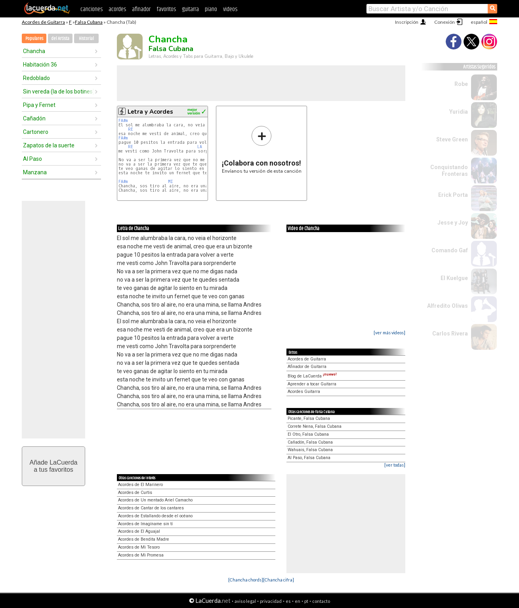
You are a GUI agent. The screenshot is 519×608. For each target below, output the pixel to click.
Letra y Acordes (150, 112)
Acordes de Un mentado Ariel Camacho (155, 500)
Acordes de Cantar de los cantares (151, 508)
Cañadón (34, 118)
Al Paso (32, 159)
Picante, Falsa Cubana (309, 418)
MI (170, 181)
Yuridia (458, 112)
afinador (141, 9)
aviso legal (245, 601)
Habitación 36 (40, 64)
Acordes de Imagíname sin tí (145, 523)
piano (211, 9)
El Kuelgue (454, 278)
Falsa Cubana (89, 22)
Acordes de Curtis (135, 492)
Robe (461, 84)
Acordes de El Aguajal (139, 531)
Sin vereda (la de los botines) (58, 91)
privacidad (271, 601)
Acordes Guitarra (304, 391)
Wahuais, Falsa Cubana (310, 449)
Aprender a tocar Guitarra (312, 384)
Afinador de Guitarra (307, 366)
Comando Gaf (449, 250)
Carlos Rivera (450, 333)
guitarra (190, 9)
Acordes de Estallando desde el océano (155, 515)
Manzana (35, 172)
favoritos (166, 9)
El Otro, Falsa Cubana (308, 434)
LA (199, 146)
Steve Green (452, 139)
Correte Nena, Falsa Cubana (315, 426)
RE (130, 129)
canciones (91, 9)
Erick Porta (453, 195)
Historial (86, 38)
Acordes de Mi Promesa (141, 555)
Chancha (34, 51)
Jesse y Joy (452, 222)
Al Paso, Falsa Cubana (309, 457)
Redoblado (36, 78)
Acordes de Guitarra (43, 22)
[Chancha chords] (245, 579)
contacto (321, 601)
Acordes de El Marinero (140, 484)
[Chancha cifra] (278, 579)
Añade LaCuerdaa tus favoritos (54, 466)
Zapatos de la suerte (48, 145)
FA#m (123, 120)
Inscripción (406, 22)
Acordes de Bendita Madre (143, 539)
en (297, 601)
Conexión (444, 22)
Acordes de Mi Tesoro (139, 547)
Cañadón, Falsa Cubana (310, 442)
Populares (34, 38)
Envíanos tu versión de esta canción (261, 149)
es (288, 601)
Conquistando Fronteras (449, 170)
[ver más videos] (389, 332)
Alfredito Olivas (447, 306)
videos (230, 9)
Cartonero (35, 132)
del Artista (60, 38)
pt (306, 601)
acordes (117, 9)
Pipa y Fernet (39, 105)
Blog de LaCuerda (312, 376)
